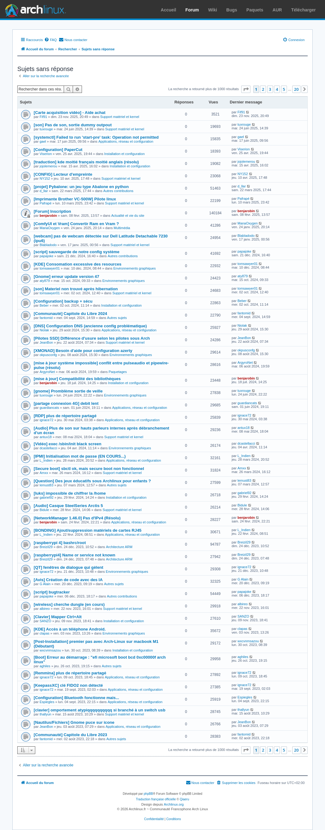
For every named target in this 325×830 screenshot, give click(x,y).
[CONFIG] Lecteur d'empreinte (63, 174)
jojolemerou (48, 166)
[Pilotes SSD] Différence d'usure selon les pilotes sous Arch (92, 338)
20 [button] (296, 89)
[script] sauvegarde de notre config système (76, 251)
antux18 (46, 437)
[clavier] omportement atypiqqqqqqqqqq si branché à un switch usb (99, 710)
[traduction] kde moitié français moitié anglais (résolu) (86, 162)
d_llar (44, 191)
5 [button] (284, 89)
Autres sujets (117, 318)
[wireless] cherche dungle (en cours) (69, 604)
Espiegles (47, 702)
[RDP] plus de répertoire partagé (65, 415)
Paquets (254, 10)
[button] (245, 89)
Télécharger (303, 10)
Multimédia (122, 228)
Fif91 (43, 117)
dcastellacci (48, 448)
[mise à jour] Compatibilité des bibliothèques (77, 378)
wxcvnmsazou (50, 650)
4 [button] (277, 89)
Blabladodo (48, 245)
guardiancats (49, 407)
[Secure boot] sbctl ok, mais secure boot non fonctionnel (89, 468)
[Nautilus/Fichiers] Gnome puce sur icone (74, 722)
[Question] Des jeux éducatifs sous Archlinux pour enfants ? (92, 481)
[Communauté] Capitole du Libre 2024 (70, 313)
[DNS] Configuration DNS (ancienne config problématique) (90, 326)
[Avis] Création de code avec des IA (68, 579)
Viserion (46, 154)
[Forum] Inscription (52, 211)
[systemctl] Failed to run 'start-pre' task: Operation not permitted (96, 137)
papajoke (46, 256)
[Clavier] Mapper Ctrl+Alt (58, 616)
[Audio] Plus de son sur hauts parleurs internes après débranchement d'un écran (101, 430)
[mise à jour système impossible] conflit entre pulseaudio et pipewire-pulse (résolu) (101, 365)
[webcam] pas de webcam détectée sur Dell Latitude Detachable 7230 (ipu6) (101, 238)
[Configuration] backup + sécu (63, 301)
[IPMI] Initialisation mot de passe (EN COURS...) (80, 456)
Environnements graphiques (134, 268)
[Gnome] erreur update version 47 (66, 276)
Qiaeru (184, 799)
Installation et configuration (124, 154)
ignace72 (46, 420)
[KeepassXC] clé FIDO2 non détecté (68, 685)
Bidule (44, 510)
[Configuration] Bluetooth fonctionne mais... (76, 697)
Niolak (44, 330)
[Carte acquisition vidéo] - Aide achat (69, 112)
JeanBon (46, 342)
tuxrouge (46, 129)
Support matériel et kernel (119, 117)
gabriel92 (46, 497)
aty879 (45, 281)
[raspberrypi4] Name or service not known (74, 555)
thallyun (45, 714)
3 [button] (270, 89)
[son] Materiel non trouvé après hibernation (76, 289)
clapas (44, 633)
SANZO (45, 621)
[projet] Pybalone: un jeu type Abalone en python (81, 186)
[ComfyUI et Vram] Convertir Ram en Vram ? (76, 223)
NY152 (45, 178)
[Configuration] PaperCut (58, 149)
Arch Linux (34, 9)
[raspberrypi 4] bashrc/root (60, 542)
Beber (44, 305)
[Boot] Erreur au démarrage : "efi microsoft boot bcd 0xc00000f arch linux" (100, 659)
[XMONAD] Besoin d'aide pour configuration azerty (83, 350)
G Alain (45, 584)
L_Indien (46, 460)
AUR (277, 10)
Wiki (212, 10)
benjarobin (48, 215)
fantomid (46, 318)
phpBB (148, 793)
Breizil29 (46, 547)
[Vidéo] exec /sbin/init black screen (67, 444)
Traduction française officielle (156, 799)
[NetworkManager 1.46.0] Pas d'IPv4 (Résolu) (77, 518)
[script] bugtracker (52, 592)
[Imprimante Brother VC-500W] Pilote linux (75, 199)
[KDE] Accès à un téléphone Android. (70, 629)
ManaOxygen (50, 228)
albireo (45, 608)
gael (43, 141)
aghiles (45, 666)
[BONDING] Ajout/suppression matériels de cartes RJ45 (87, 530)
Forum (192, 10)
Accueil (168, 10)
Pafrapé (46, 203)
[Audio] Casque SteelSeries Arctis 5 (68, 505)
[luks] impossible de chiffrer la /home (70, 493)
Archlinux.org (174, 804)
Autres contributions (118, 191)
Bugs (231, 10)
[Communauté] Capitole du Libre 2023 (70, 734)
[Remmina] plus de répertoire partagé (70, 673)
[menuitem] (50, 40)
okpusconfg (48, 355)
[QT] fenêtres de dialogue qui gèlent (68, 567)
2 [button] (263, 89)
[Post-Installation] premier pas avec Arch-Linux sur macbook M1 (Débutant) (96, 643)
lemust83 (46, 485)
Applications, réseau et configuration (125, 141)
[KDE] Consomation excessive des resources (78, 264)
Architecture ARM (119, 547)
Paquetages (118, 372)
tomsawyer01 (50, 268)
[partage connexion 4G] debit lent (66, 403)
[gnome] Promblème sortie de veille (68, 391)
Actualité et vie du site (127, 215)
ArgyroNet (47, 372)
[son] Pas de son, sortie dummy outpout (73, 125)
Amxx (44, 473)
